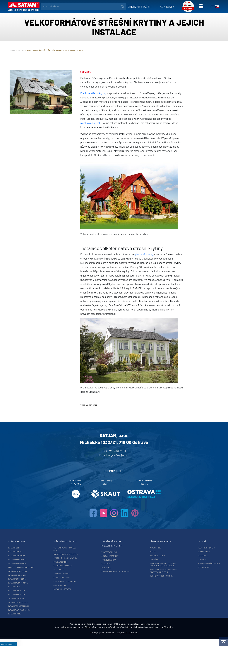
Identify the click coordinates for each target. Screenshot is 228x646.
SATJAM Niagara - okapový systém (74, 549)
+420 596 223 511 (117, 450)
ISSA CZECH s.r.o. (129, 640)
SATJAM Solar (69, 585)
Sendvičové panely (110, 556)
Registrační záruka (188, 548)
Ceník (133, 6)
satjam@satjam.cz (118, 455)
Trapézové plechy (110, 552)
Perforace (106, 568)
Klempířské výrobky (72, 566)
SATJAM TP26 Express (36, 571)
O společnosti (185, 552)
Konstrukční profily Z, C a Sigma (116, 571)
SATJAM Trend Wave (35, 556)
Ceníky (143, 552)
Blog (21, 50)
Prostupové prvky (71, 577)
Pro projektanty (148, 556)
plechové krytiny (144, 254)
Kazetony (106, 564)
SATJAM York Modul (35, 590)
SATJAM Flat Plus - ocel (37, 610)
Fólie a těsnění (69, 562)
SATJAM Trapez (33, 614)
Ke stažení (145, 559)
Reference (184, 556)
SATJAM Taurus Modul (36, 583)
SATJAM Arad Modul (35, 594)
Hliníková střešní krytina (151, 576)
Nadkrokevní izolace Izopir (75, 554)
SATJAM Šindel (33, 586)
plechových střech (90, 122)
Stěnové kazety (109, 560)
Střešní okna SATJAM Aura (74, 558)
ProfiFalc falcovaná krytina (40, 567)
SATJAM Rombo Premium (37, 606)
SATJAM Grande (33, 552)
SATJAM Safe (68, 569)
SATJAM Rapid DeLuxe (36, 559)
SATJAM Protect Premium (74, 581)
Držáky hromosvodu (72, 589)
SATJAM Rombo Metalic (37, 602)
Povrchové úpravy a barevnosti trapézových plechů (154, 570)
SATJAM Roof (32, 548)
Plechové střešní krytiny (93, 93)
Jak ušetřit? (146, 548)
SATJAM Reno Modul (35, 579)
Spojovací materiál (71, 573)
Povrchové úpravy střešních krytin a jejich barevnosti (153, 564)
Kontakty (161, 6)
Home (12, 50)
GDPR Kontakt (185, 567)
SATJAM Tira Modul (35, 598)
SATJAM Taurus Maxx (36, 575)
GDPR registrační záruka (190, 563)
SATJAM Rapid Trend (35, 563)
